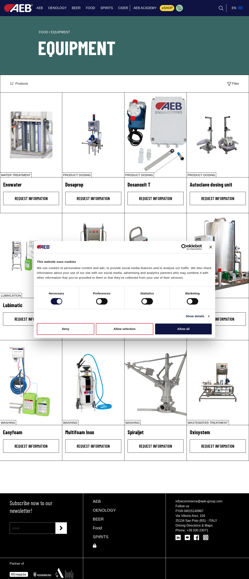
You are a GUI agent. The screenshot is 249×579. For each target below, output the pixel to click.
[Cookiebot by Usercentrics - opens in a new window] (184, 247)
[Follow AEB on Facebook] (198, 536)
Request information (31, 198)
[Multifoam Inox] (93, 382)
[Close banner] (210, 247)
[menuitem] (179, 8)
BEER (98, 519)
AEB (97, 501)
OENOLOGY (104, 510)
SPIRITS (101, 537)
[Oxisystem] (217, 382)
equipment (60, 32)
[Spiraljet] (155, 382)
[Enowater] (31, 135)
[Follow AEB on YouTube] (189, 536)
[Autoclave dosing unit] (217, 135)
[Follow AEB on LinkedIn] (180, 536)
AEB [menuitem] (39, 8)
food (44, 32)
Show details (195, 316)
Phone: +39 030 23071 (191, 530)
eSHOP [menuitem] (167, 8)
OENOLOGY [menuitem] (57, 8)
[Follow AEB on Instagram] (207, 536)
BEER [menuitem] (76, 8)
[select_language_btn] (236, 8)
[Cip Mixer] (218, 255)
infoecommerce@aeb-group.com (198, 501)
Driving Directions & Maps (194, 525)
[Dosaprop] (93, 135)
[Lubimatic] (31, 255)
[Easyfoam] (31, 382)
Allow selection (124, 329)
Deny (65, 329)
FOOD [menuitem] (90, 8)
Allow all (183, 329)
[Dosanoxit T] (155, 135)
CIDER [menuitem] (123, 8)
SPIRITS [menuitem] (106, 8)
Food (97, 528)
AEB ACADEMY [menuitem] (145, 8)
